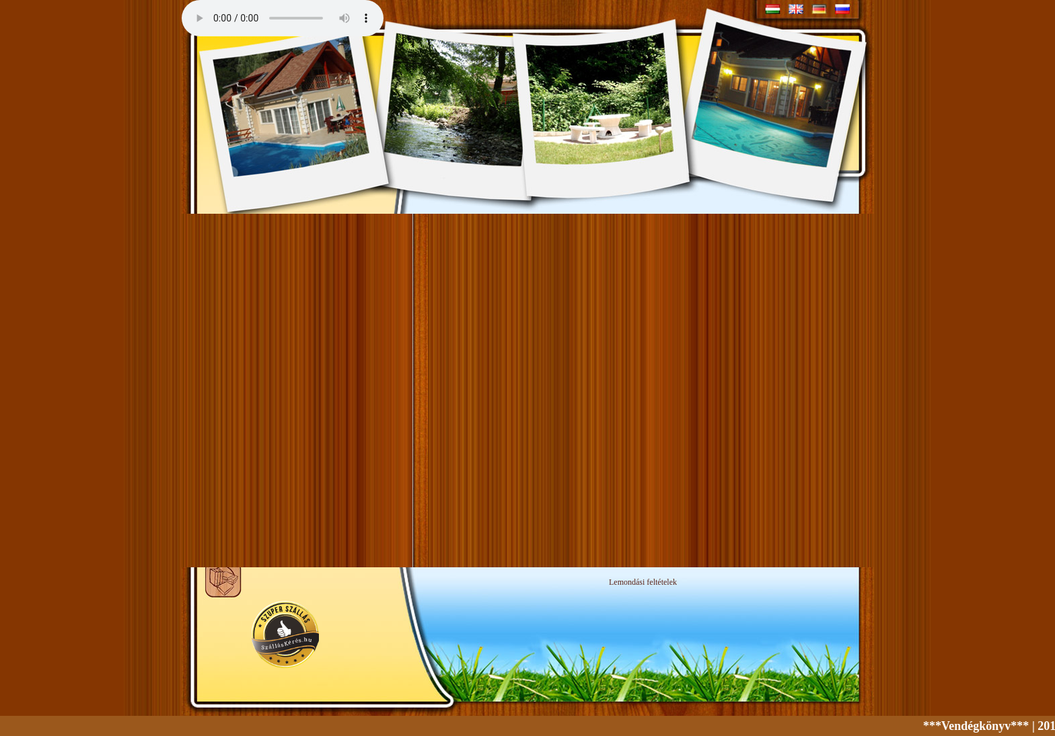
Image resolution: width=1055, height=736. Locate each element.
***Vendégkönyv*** (980, 726)
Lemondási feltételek (643, 582)
